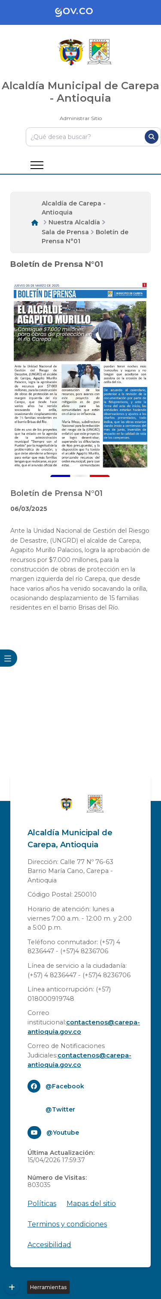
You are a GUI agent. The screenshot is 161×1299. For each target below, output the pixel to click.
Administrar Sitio (81, 118)
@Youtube (62, 1132)
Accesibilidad (49, 1245)
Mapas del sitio (91, 1203)
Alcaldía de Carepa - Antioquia (74, 207)
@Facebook (65, 1086)
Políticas (41, 1203)
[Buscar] (151, 137)
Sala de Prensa (65, 232)
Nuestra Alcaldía (74, 222)
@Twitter (60, 1109)
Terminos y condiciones (67, 1224)
